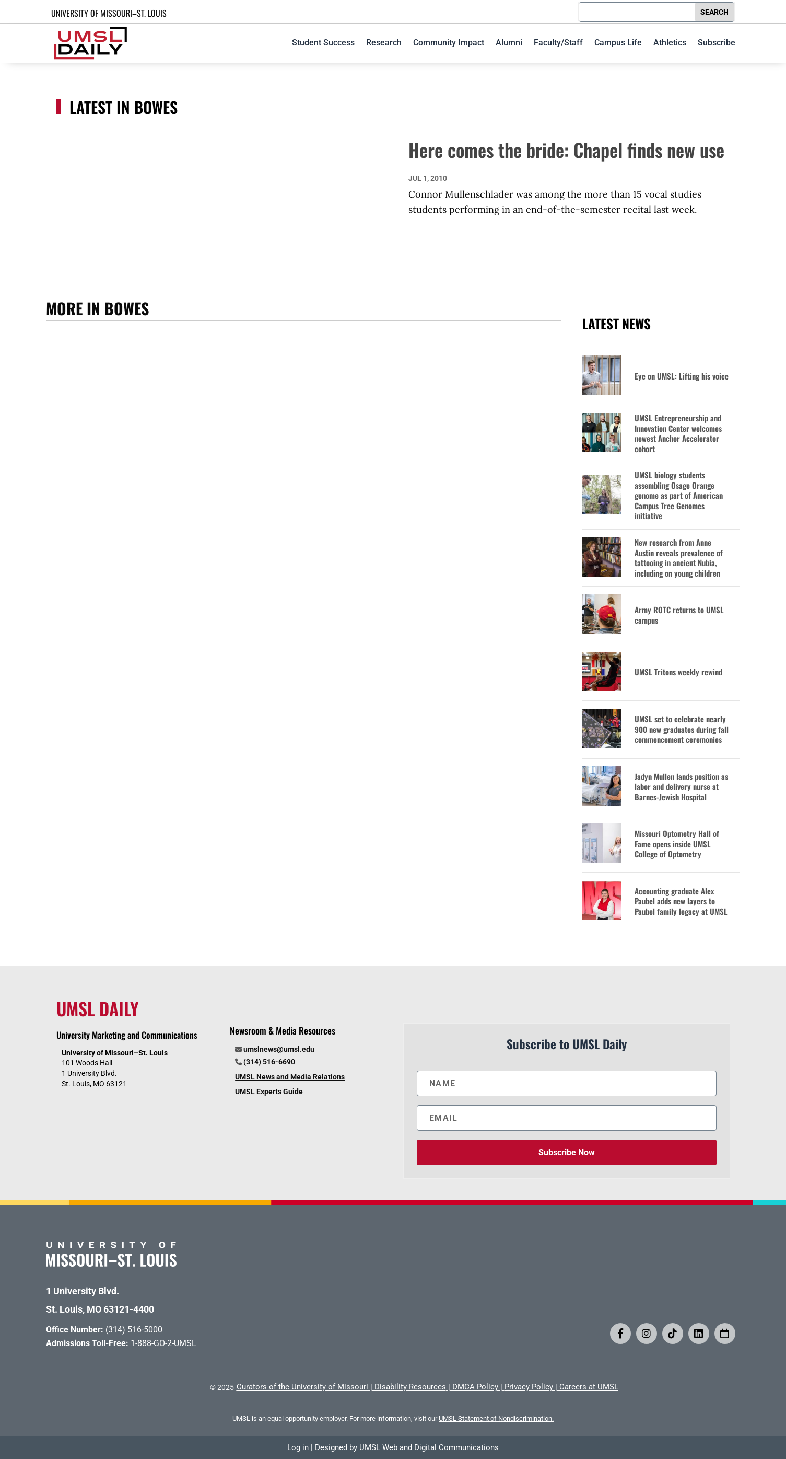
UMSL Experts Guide (269, 1091)
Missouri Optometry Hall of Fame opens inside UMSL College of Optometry (677, 844)
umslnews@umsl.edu (278, 1049)
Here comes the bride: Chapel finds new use (566, 149)
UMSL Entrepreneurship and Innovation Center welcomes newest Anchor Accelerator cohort (678, 433)
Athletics (669, 43)
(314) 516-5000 (133, 1330)
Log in (298, 1447)
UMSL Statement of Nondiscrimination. (496, 1418)
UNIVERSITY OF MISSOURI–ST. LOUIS (109, 13)
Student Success (323, 43)
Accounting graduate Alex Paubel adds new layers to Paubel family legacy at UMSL (681, 901)
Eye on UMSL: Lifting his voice (682, 376)
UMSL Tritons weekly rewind (678, 672)
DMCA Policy (475, 1387)
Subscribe (716, 43)
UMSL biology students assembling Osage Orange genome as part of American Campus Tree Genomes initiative (679, 495)
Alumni (509, 43)
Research (384, 43)
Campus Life (618, 43)
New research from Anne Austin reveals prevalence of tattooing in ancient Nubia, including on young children (679, 557)
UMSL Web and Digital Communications (429, 1447)
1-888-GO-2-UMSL (163, 1343)
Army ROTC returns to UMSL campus (679, 615)
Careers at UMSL (588, 1387)
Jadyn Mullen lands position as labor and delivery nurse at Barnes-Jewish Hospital (681, 787)
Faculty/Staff (558, 43)
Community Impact (448, 43)
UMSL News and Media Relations (290, 1077)
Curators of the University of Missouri (302, 1387)
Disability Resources (410, 1387)
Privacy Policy (529, 1387)
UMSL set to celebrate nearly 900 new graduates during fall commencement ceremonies (682, 729)
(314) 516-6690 (269, 1062)
